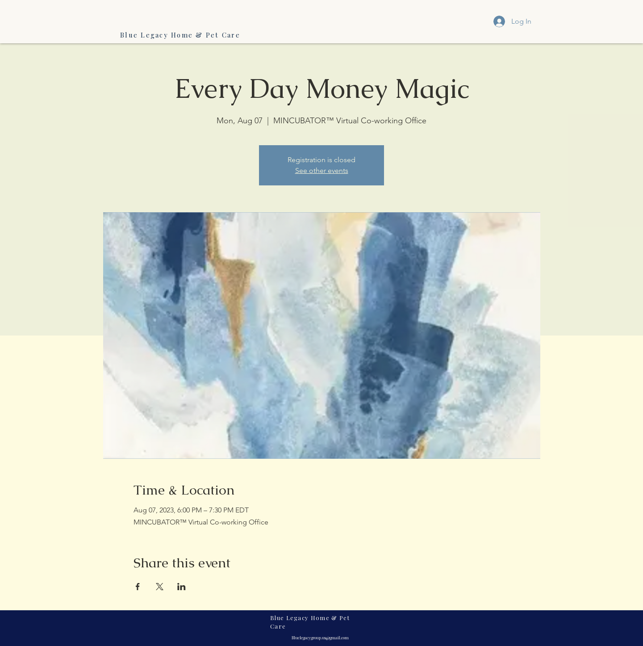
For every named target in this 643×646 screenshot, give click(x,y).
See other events (321, 170)
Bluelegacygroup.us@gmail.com (320, 637)
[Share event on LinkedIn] (181, 586)
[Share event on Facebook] (138, 586)
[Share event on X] (159, 586)
